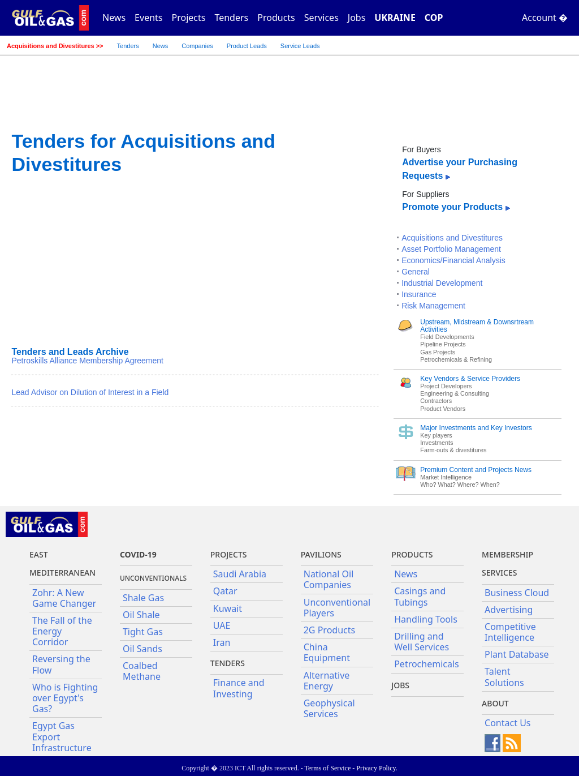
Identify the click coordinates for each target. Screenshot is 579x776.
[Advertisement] (195, 260)
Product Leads (247, 45)
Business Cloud (517, 592)
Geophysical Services (329, 708)
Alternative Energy (327, 680)
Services (321, 17)
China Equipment (327, 652)
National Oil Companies (329, 579)
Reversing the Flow (61, 664)
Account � (545, 17)
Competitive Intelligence (510, 632)
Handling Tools (425, 619)
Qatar (225, 591)
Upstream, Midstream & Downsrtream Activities (477, 325)
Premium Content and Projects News (476, 470)
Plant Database (517, 654)
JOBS (400, 685)
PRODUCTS (412, 554)
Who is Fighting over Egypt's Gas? (65, 698)
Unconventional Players (337, 607)
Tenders (231, 17)
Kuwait (227, 608)
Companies (197, 45)
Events (148, 17)
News (114, 17)
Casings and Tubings (420, 596)
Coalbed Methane (142, 671)
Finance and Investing (239, 688)
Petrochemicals (426, 664)
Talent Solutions (504, 676)
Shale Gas (143, 597)
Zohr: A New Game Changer (64, 598)
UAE (222, 625)
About (495, 703)
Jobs (357, 17)
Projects (189, 17)
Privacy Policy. (376, 768)
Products (276, 17)
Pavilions (321, 554)
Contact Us (507, 723)
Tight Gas (143, 631)
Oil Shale (141, 614)
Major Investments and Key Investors (476, 428)
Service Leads (300, 45)
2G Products (329, 630)
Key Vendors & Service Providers (470, 379)
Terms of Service (327, 768)
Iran (222, 642)
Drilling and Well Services (421, 641)
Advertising (509, 609)
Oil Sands (142, 648)
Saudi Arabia (239, 574)
